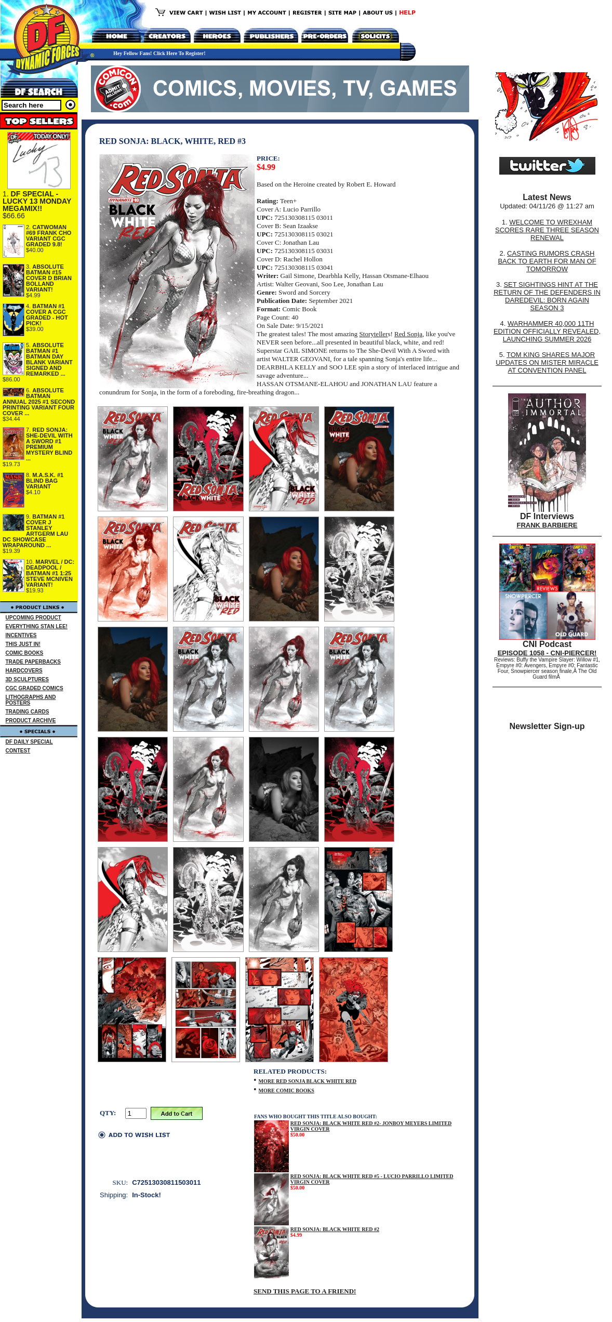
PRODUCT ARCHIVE (31, 720)
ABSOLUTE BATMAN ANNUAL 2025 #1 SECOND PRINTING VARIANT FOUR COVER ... (39, 401)
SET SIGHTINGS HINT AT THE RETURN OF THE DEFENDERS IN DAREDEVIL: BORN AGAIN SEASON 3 (547, 296)
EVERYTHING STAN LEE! (37, 626)
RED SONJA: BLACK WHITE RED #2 (334, 1229)
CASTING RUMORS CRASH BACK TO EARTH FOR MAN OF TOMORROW (547, 261)
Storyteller (374, 334)
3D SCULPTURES (27, 679)
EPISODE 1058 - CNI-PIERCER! (547, 653)
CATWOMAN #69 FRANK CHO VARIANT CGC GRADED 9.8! (48, 235)
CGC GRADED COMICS (34, 688)
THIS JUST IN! (23, 644)
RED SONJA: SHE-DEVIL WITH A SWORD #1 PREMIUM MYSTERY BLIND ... (49, 444)
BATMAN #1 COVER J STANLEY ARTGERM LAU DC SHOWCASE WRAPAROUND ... (35, 530)
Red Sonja (408, 334)
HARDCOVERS (24, 670)
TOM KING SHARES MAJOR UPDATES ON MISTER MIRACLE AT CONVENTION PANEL (547, 362)
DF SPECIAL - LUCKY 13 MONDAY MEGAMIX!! (37, 201)
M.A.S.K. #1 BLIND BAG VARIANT (44, 481)
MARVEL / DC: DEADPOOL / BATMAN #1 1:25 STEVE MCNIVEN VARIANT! (50, 573)
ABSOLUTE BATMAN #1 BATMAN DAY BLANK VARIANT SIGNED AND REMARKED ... (49, 359)
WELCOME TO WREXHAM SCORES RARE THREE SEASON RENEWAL (547, 230)
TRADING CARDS (27, 712)
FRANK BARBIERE (547, 525)
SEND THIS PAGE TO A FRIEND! (305, 1291)
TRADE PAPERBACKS (33, 662)
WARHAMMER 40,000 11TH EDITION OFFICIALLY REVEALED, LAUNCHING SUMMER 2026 (547, 331)
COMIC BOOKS (25, 653)
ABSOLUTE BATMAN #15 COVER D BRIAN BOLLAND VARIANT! (49, 278)
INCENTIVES (21, 635)
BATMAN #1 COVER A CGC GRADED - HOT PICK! (47, 314)
